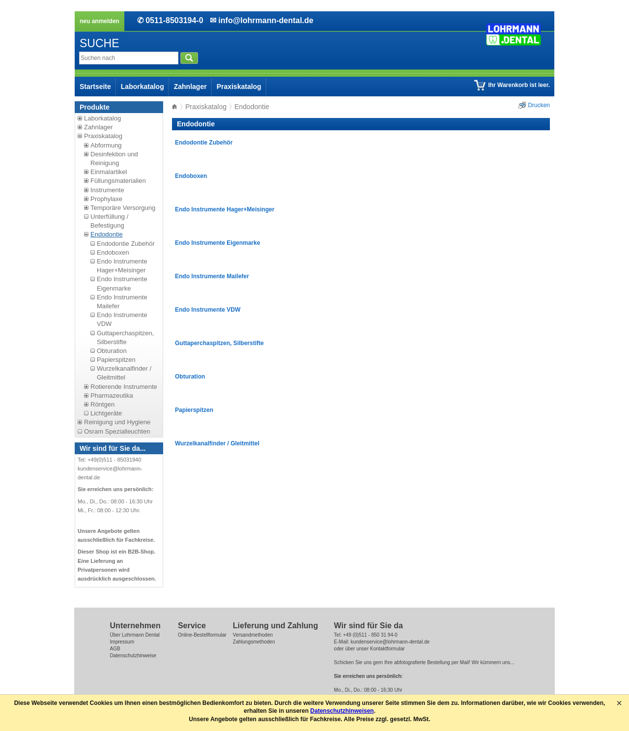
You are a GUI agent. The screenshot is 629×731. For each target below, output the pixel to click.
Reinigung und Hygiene (117, 422)
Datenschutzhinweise (133, 655)
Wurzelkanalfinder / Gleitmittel (124, 373)
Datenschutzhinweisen (341, 710)
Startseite (95, 86)
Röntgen (102, 404)
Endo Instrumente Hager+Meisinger (122, 266)
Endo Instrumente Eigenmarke (217, 242)
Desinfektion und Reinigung (114, 158)
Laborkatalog (142, 86)
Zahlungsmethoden (254, 641)
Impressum (122, 641)
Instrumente (107, 190)
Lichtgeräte (106, 413)
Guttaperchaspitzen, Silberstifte (125, 337)
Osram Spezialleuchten (117, 431)
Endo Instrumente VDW (207, 309)
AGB (115, 648)
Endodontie (106, 234)
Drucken (539, 105)
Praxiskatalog (239, 86)
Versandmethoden (253, 635)
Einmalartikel (108, 171)
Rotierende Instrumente (123, 386)
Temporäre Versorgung (122, 207)
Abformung (106, 145)
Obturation (112, 350)
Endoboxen (113, 252)
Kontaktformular (387, 648)
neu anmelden (99, 21)
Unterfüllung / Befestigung (109, 221)
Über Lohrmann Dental (135, 635)
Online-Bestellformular (202, 635)
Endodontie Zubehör (126, 243)
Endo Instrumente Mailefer (212, 276)
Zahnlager (190, 86)
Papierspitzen (116, 359)
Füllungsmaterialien (118, 180)
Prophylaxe (106, 199)
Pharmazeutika (111, 395)
